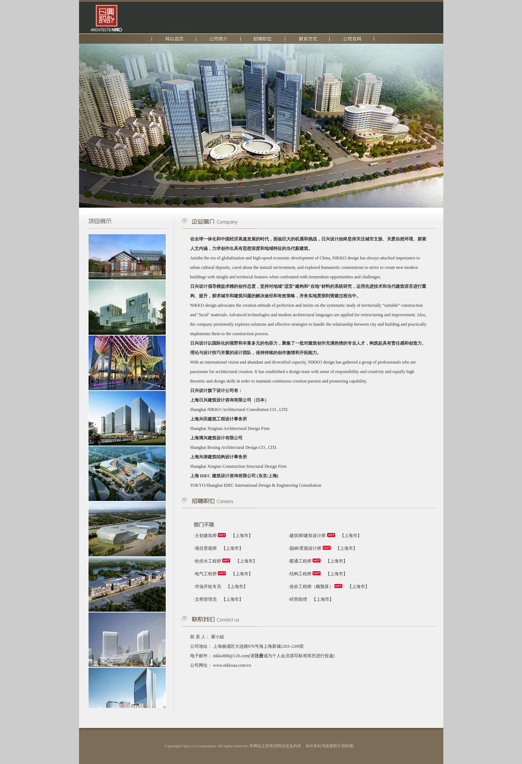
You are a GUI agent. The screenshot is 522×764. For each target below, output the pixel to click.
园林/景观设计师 (305, 548)
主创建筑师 (206, 535)
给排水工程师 (208, 561)
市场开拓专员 (208, 586)
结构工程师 (300, 573)
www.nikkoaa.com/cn (232, 665)
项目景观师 (206, 548)
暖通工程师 (300, 561)
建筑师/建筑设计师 (308, 535)
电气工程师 (206, 573)
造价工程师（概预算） (311, 586)
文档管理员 (206, 599)
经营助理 (298, 599)
